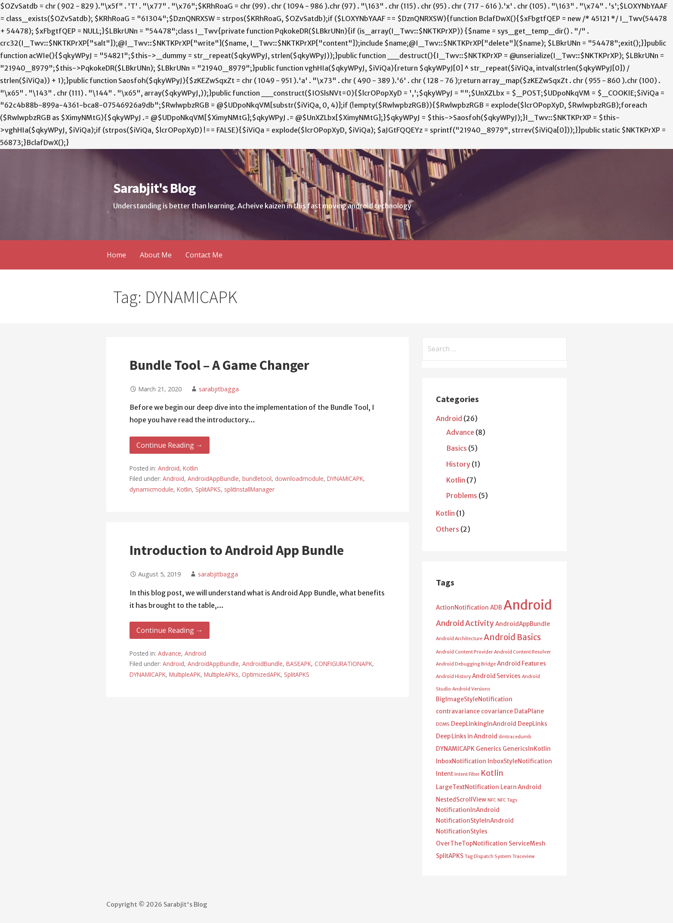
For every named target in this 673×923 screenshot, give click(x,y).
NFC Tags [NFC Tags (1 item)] (507, 800)
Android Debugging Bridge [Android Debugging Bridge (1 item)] (466, 664)
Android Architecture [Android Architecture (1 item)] (459, 638)
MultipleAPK (185, 674)
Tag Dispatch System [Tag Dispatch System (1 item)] (488, 856)
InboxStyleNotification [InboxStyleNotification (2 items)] (520, 761)
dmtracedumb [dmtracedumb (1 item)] (515, 737)
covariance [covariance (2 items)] (497, 711)
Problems (461, 495)
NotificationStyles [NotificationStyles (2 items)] (462, 831)
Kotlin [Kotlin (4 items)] (492, 773)
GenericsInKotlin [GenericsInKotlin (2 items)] (527, 749)
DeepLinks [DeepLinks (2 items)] (532, 724)
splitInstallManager (249, 489)
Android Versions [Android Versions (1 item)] (471, 689)
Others (447, 529)
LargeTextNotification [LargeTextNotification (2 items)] (467, 787)
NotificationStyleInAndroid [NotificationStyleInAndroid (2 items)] (475, 820)
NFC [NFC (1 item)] (492, 800)
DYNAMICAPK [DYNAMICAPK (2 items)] (455, 749)
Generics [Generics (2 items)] (488, 749)
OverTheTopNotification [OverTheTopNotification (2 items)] (471, 843)
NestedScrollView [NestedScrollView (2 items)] (461, 799)
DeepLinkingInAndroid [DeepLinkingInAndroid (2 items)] (483, 724)
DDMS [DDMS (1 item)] (443, 724)
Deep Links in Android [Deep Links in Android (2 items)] (466, 736)
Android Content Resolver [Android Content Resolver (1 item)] (522, 652)
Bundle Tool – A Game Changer (219, 365)
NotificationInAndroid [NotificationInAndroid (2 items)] (468, 810)
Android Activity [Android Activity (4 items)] (465, 623)
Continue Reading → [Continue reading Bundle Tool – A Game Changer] (169, 445)
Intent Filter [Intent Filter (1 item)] (466, 774)
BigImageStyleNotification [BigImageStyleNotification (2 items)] (474, 699)
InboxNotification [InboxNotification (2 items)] (461, 761)
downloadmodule (299, 478)
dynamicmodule (151, 489)
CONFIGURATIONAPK (343, 664)
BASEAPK (298, 664)
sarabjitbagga (219, 389)
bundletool (257, 478)
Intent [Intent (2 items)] (444, 773)
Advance (169, 653)
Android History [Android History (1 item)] (453, 676)
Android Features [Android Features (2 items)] (521, 663)
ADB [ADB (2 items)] (496, 607)
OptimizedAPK (261, 674)
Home (116, 255)
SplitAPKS (208, 489)
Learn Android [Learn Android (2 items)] (520, 787)
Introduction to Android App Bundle (237, 550)
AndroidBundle (262, 664)
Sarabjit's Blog (154, 188)
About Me (156, 255)
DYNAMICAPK (345, 478)
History (458, 464)
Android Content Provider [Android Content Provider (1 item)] (464, 652)
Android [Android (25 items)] (527, 605)
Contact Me (203, 255)
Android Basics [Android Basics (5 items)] (512, 637)
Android (168, 468)
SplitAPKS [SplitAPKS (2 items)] (449, 856)
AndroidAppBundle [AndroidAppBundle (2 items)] (522, 624)
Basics (456, 448)
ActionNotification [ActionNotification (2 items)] (462, 607)
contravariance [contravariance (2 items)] (458, 711)
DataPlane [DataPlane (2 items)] (529, 711)
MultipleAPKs (221, 674)
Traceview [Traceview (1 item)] (523, 856)
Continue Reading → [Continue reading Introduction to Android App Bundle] (169, 630)
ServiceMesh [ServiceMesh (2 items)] (527, 843)
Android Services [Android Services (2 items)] (496, 676)
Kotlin (190, 468)
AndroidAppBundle (213, 478)
